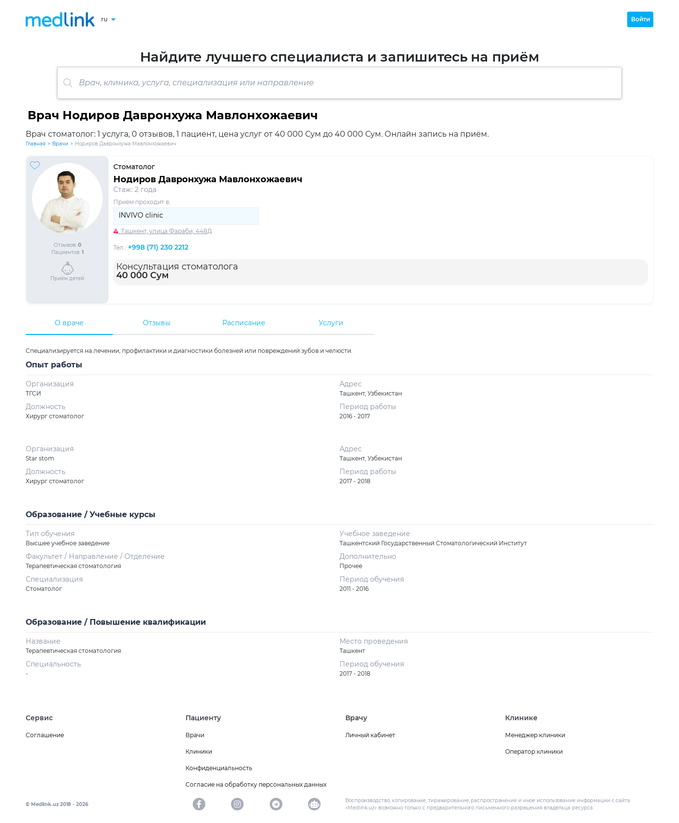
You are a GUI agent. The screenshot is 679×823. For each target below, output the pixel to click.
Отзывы (156, 322)
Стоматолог (134, 166)
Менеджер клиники (535, 735)
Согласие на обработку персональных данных (255, 784)
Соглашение (45, 735)
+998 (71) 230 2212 (158, 247)
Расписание (243, 322)
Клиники (198, 751)
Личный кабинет (370, 735)
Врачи (60, 144)
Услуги (331, 322)
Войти (640, 19)
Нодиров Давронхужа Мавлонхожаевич (207, 179)
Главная (36, 144)
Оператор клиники (534, 751)
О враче (69, 322)
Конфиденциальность (218, 768)
